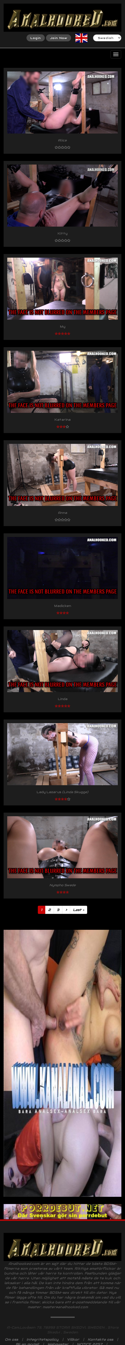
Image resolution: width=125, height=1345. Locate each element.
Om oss (11, 1339)
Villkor (73, 1339)
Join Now (58, 38)
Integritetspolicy (42, 1339)
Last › (78, 910)
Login (35, 38)
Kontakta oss (100, 1339)
